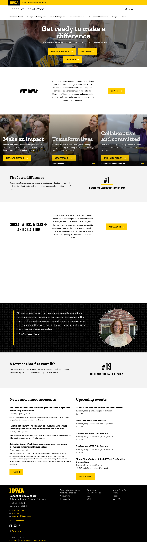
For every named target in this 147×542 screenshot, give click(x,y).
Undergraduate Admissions (70, 490)
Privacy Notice (13, 540)
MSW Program (87, 51)
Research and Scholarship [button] (98, 17)
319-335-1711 (16, 513)
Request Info (65, 499)
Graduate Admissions (68, 493)
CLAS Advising (92, 490)
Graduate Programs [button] (57, 17)
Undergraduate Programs (62, 51)
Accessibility (42, 540)
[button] (130, 9)
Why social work (116, 226)
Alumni (115, 493)
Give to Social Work (120, 490)
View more (16, 471)
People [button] (114, 17)
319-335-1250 (16, 510)
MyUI (88, 496)
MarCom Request (16, 520)
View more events (85, 476)
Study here (116, 91)
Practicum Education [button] (76, 17)
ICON (89, 499)
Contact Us (117, 499)
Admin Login (17, 531)
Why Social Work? (16, 17)
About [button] (124, 17)
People (115, 496)
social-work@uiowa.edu (20, 516)
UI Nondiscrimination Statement (28, 540)
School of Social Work (26, 9)
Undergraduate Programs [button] (36, 17)
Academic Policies (94, 493)
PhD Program (73, 59)
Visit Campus (65, 496)
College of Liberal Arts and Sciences (33, 3)
